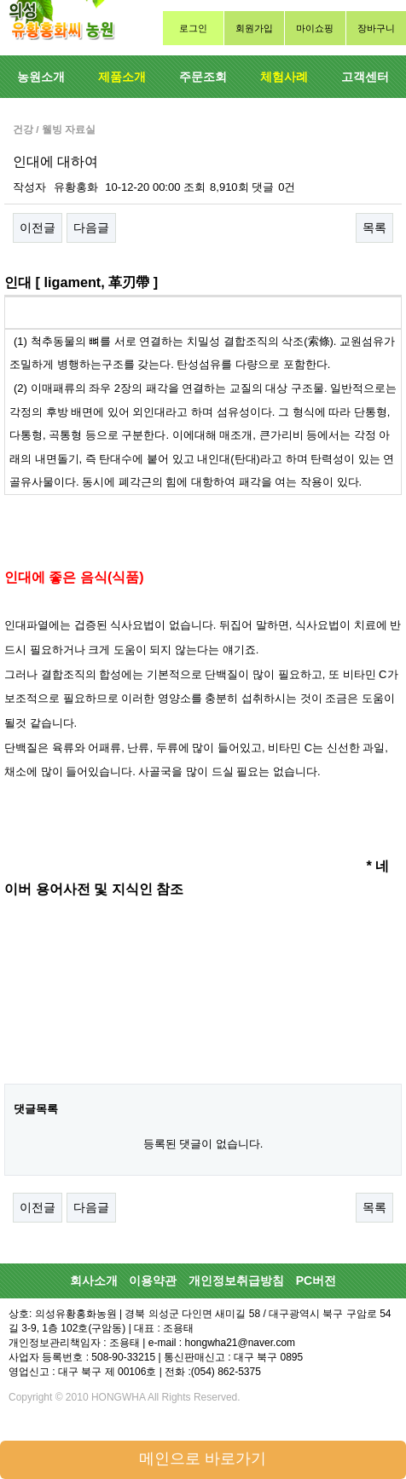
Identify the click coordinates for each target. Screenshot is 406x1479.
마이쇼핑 (315, 28)
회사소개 (94, 1280)
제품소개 (122, 76)
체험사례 (284, 76)
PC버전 (316, 1280)
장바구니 (376, 28)
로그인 (193, 28)
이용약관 (153, 1280)
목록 (374, 227)
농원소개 (41, 76)
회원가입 (254, 28)
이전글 (37, 227)
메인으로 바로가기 (202, 1458)
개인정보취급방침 (236, 1280)
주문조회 (203, 76)
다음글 (91, 227)
